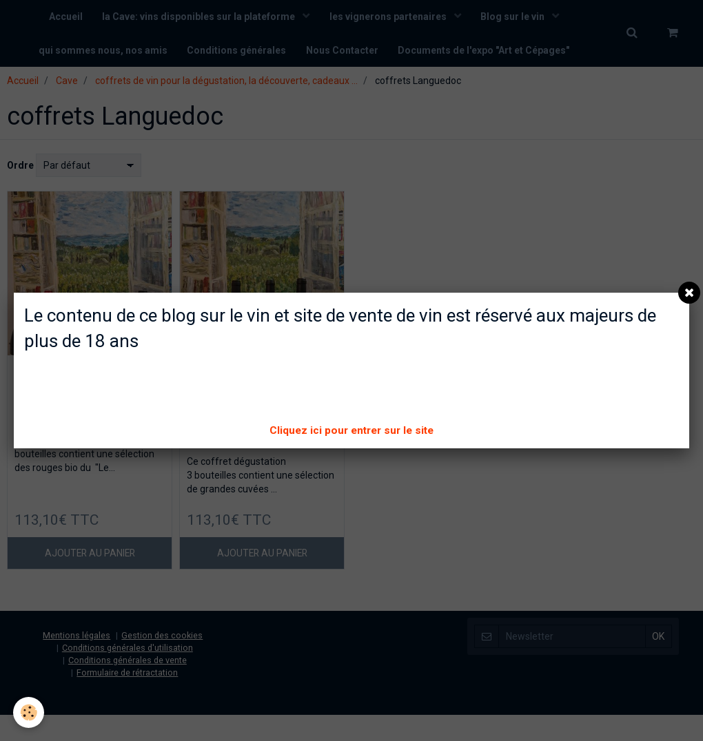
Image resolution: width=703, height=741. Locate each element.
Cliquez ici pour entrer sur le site (351, 430)
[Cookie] (29, 712)
